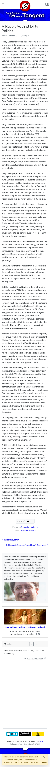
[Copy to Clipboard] (28, 521)
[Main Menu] (3, 4)
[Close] (43, 756)
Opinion (34, 527)
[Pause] (41, 644)
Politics (32, 530)
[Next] (45, 644)
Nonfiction (25, 527)
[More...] (32, 521)
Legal (41, 741)
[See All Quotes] (31, 644)
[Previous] (37, 644)
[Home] (25, 4)
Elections (25, 530)
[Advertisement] (25, 693)
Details (44, 762)
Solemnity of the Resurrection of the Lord (25, 627)
